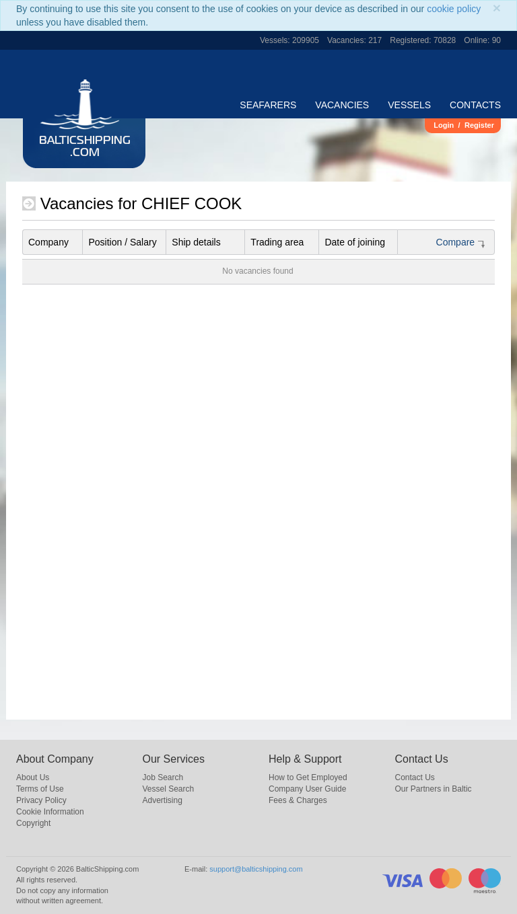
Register (479, 125)
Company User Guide (307, 789)
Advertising (162, 800)
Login (444, 125)
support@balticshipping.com (255, 869)
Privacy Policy (41, 800)
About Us (32, 777)
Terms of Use (40, 789)
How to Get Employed (308, 777)
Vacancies (342, 105)
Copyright (33, 823)
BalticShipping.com (85, 147)
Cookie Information (50, 811)
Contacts (475, 105)
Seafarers (268, 105)
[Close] (497, 8)
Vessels (409, 105)
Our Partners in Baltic (433, 789)
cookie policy (454, 8)
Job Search (163, 777)
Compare (460, 242)
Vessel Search (169, 789)
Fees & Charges (298, 800)
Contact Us (415, 777)
